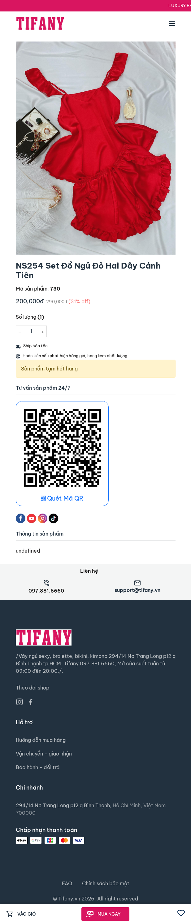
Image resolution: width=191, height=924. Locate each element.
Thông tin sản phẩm (39, 534)
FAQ (67, 883)
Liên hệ (89, 571)
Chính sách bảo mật (105, 883)
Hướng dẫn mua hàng (41, 740)
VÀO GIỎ (26, 914)
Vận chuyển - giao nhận (44, 754)
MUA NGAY (109, 914)
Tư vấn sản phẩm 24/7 (43, 388)
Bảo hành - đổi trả (37, 767)
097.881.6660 (46, 591)
